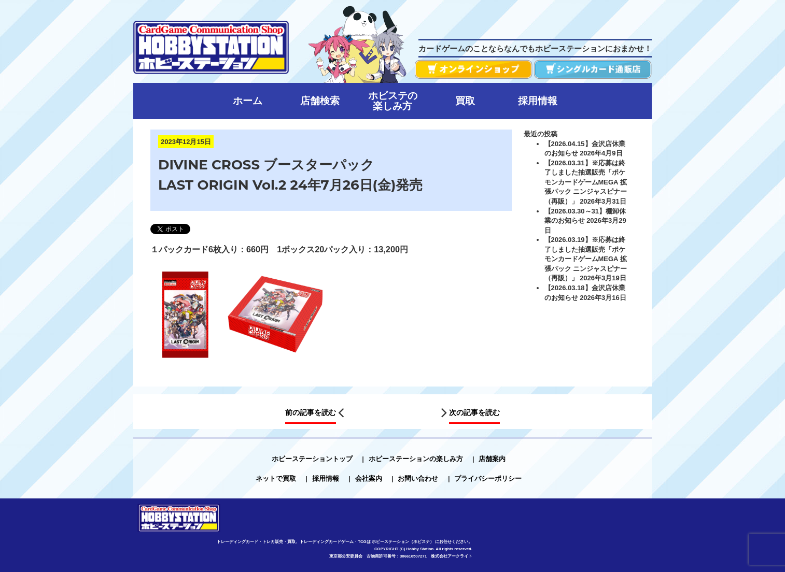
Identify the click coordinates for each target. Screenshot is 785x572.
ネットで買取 (276, 478)
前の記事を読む (310, 413)
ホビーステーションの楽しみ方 (416, 459)
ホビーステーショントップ (312, 459)
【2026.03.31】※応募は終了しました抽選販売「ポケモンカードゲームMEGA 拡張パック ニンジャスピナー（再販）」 (585, 182)
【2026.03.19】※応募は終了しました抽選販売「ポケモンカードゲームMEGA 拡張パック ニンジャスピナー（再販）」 (585, 259)
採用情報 (325, 478)
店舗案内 (492, 459)
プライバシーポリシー (488, 478)
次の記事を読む (474, 413)
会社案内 (368, 478)
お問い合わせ (418, 478)
